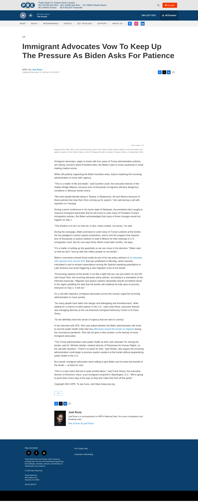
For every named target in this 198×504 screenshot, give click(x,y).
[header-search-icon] (159, 7)
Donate (172, 6)
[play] (23, 18)
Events (68, 27)
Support (102, 27)
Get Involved (84, 27)
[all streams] (169, 18)
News (23, 27)
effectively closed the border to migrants (114, 332)
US (23, 40)
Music (34, 27)
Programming (50, 27)
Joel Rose (37, 73)
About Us (117, 27)
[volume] (31, 18)
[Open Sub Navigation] (28, 27)
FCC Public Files (81, 452)
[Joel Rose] (60, 421)
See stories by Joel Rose (81, 426)
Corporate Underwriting (84, 457)
